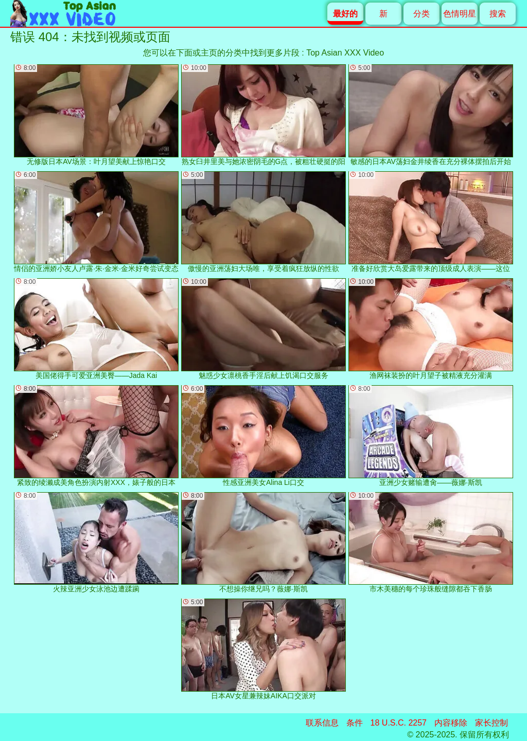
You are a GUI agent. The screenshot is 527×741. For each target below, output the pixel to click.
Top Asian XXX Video (345, 52)
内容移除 (450, 722)
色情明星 (459, 13)
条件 (354, 722)
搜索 (497, 13)
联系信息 (322, 722)
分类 (421, 13)
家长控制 (491, 722)
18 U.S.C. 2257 (399, 722)
